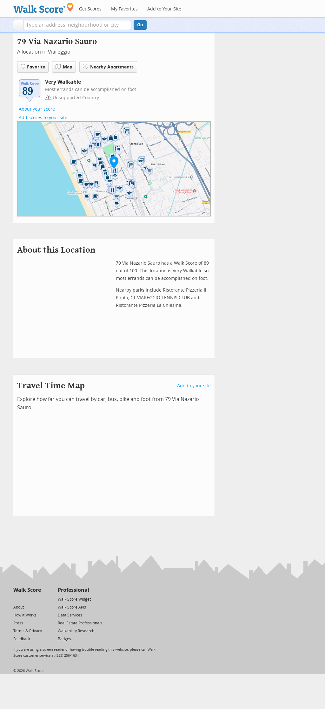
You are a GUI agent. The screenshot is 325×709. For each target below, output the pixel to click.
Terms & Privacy (27, 631)
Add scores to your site (43, 117)
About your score (37, 109)
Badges (64, 639)
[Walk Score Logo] (43, 8)
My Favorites (124, 9)
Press (18, 623)
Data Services (70, 615)
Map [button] (64, 67)
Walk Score (27, 590)
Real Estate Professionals (80, 623)
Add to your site (194, 386)
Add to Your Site (164, 9)
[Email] (36, 599)
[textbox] (77, 25)
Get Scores (90, 9)
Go (140, 25)
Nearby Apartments (108, 67)
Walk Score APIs (72, 607)
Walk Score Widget (74, 599)
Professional (73, 590)
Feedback (21, 639)
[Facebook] (26, 599)
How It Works (24, 615)
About (18, 607)
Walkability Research (76, 631)
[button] (18, 25)
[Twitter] (17, 599)
